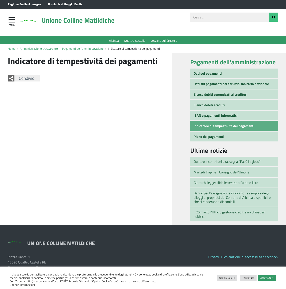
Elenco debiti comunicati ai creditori (220, 95)
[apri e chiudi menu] (12, 20)
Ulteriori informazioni (22, 285)
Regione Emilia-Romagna (24, 4)
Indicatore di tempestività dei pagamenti (224, 127)
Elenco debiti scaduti (209, 105)
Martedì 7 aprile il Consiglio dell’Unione (221, 173)
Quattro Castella (134, 40)
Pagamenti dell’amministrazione (233, 62)
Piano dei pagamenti (209, 137)
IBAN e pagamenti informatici (216, 116)
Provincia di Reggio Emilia (65, 4)
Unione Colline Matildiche (82, 21)
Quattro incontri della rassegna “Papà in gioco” (227, 162)
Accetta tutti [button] (267, 277)
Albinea (114, 40)
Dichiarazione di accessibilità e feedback (249, 257)
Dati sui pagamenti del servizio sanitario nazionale (231, 84)
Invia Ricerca (273, 17)
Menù (12, 25)
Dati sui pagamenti (208, 74)
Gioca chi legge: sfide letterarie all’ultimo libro (226, 183)
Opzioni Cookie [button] (227, 277)
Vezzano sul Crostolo (164, 40)
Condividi (27, 79)
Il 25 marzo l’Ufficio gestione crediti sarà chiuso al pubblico (229, 215)
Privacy (213, 257)
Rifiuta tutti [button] (248, 277)
